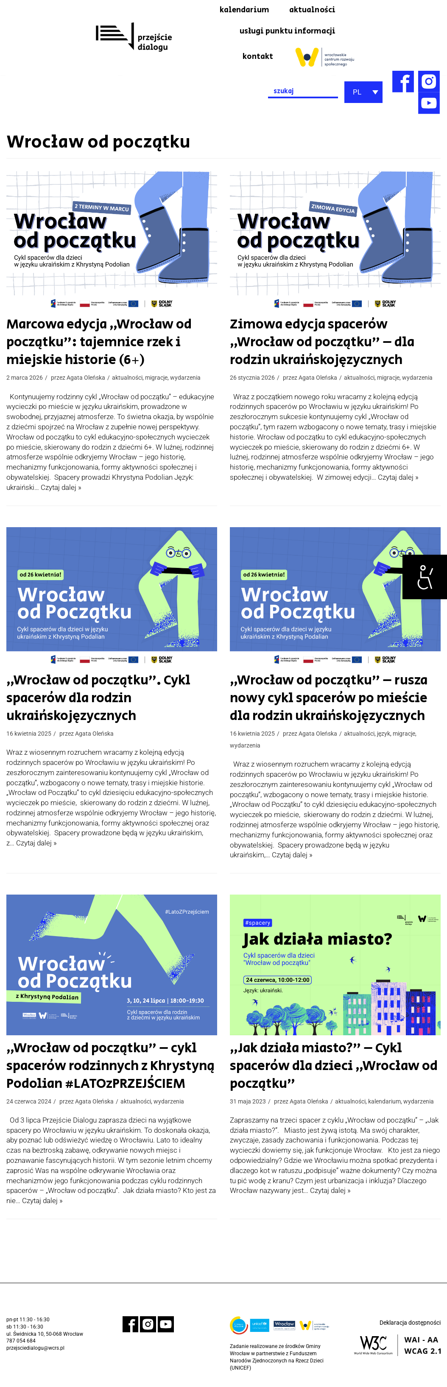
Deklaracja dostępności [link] (410, 1326)
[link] (424, 577)
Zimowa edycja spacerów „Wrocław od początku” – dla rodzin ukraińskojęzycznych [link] (318, 345)
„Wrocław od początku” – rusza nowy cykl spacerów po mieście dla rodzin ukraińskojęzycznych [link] (324, 701)
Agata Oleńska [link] (86, 380)
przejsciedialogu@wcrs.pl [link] (35, 1352)
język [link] (383, 736)
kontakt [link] (256, 59)
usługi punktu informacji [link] (283, 33)
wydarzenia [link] (185, 380)
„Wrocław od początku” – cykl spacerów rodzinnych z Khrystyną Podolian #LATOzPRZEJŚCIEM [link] (105, 1069)
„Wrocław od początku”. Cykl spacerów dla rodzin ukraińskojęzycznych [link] (93, 701)
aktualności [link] (310, 10)
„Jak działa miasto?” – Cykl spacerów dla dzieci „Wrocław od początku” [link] (329, 1069)
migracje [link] (156, 380)
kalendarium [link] (238, 10)
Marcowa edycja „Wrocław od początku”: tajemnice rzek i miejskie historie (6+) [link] (94, 345)
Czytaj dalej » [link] (61, 490)
